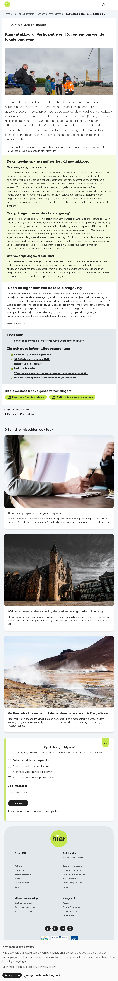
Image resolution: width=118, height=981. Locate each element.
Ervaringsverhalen (70, 878)
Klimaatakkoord (30, 414)
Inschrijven (18, 803)
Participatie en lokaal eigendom (72, 397)
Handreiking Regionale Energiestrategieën (34, 513)
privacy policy (48, 966)
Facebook (48, 928)
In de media (20, 870)
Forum (65, 887)
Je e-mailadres (17, 785)
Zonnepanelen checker (73, 870)
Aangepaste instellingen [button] (42, 975)
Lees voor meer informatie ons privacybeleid (33, 811)
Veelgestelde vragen (23, 874)
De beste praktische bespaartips (31, 760)
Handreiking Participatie (28, 363)
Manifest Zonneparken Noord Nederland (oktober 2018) (45, 377)
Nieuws (18, 862)
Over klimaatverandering (25, 907)
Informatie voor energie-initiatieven (32, 771)
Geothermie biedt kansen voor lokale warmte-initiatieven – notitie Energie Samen (58, 713)
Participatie (12, 414)
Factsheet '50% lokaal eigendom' (32, 354)
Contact (18, 887)
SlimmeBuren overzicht (73, 858)
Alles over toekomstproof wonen (31, 766)
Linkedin (55, 928)
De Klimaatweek (70, 911)
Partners (18, 866)
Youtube (62, 928)
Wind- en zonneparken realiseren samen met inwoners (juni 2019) (51, 373)
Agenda (66, 903)
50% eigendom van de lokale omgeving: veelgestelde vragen (49, 341)
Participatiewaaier (24, 368)
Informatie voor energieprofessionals (33, 777)
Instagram (70, 928)
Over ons (18, 858)
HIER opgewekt (69, 915)
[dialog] (59, 960)
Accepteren (12, 975)
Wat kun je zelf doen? (24, 911)
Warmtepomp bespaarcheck (75, 874)
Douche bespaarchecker (73, 862)
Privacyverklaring (22, 883)
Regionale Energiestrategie (26, 397)
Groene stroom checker (73, 866)
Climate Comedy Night (72, 907)
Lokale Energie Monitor (72, 883)
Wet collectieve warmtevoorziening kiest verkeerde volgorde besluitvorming (55, 611)
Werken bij (19, 878)
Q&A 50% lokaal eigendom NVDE (32, 359)
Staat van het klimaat (23, 903)
